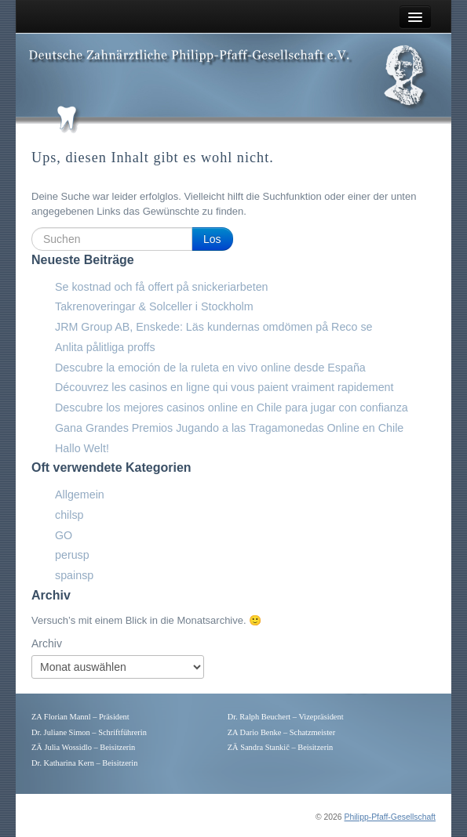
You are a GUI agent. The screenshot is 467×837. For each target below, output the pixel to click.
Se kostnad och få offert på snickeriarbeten (161, 287)
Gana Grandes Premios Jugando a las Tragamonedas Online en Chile (229, 428)
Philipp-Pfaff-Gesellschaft (390, 817)
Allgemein (79, 494)
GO (63, 535)
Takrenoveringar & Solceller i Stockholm (154, 306)
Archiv (46, 643)
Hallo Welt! (82, 448)
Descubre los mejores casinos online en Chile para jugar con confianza (231, 407)
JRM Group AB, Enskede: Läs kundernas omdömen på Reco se (214, 327)
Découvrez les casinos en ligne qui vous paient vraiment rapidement (224, 387)
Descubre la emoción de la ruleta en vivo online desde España (210, 367)
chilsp (69, 515)
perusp (72, 555)
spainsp (74, 575)
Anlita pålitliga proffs (105, 347)
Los (212, 239)
